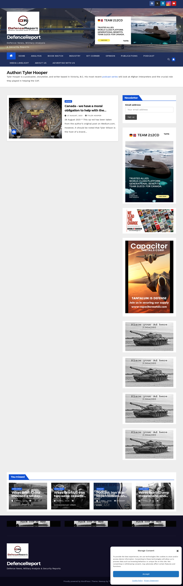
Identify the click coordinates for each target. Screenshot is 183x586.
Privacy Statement (151, 581)
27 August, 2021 (75, 116)
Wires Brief (16, 489)
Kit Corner (93, 56)
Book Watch (55, 56)
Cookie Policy (137, 581)
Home (22, 56)
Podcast (149, 56)
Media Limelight (19, 63)
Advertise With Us (64, 63)
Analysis (36, 56)
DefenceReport (24, 37)
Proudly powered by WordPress (77, 581)
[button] (177, 550)
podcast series (110, 76)
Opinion (110, 56)
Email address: (133, 105)
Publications (129, 56)
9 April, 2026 (21, 501)
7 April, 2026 (105, 501)
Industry (74, 56)
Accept (145, 574)
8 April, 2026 (63, 501)
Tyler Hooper (93, 116)
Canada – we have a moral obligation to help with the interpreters (84, 110)
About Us (41, 63)
